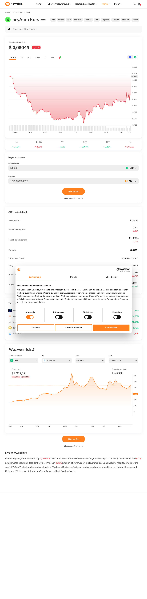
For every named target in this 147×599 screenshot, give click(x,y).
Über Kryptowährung (58, 3)
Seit (110, 356)
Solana (135, 20)
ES (14, 558)
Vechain (100, 568)
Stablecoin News (43, 559)
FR (10, 558)
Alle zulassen (111, 327)
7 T (21, 57)
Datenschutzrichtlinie (137, 564)
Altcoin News (41, 550)
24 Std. (13, 57)
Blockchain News (43, 555)
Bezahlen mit (13, 163)
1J (45, 57)
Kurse (105, 3)
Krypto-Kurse (18, 12)
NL (6, 558)
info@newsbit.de (12, 536)
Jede (77, 356)
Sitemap (57, 595)
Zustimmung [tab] (35, 277)
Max (52, 57)
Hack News (40, 572)
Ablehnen (35, 327)
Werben (131, 529)
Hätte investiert (15, 356)
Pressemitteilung (43, 576)
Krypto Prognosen (74, 569)
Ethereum (77, 20)
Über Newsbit (134, 560)
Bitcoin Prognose (74, 573)
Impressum (133, 581)
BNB (96, 20)
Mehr (117, 3)
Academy (70, 560)
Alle (53, 20)
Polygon (100, 563)
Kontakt (131, 556)
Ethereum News (42, 533)
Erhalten (11, 176)
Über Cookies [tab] (112, 277)
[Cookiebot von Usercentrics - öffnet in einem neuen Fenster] (118, 270)
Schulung (70, 564)
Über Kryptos (72, 547)
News (38, 3)
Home (7, 12)
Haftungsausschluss (136, 569)
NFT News (40, 568)
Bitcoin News (41, 529)
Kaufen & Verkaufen (85, 3)
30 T (29, 57)
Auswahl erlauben (73, 327)
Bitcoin (61, 20)
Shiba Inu (125, 20)
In (43, 356)
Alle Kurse (101, 529)
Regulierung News (43, 563)
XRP (69, 20)
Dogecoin (105, 20)
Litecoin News (42, 546)
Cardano (88, 20)
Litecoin (116, 20)
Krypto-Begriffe (73, 556)
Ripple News (41, 538)
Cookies (131, 577)
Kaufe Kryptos (73, 529)
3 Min (37, 57)
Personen (71, 551)
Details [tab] (73, 277)
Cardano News (42, 542)
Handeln (70, 533)
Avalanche (101, 572)
